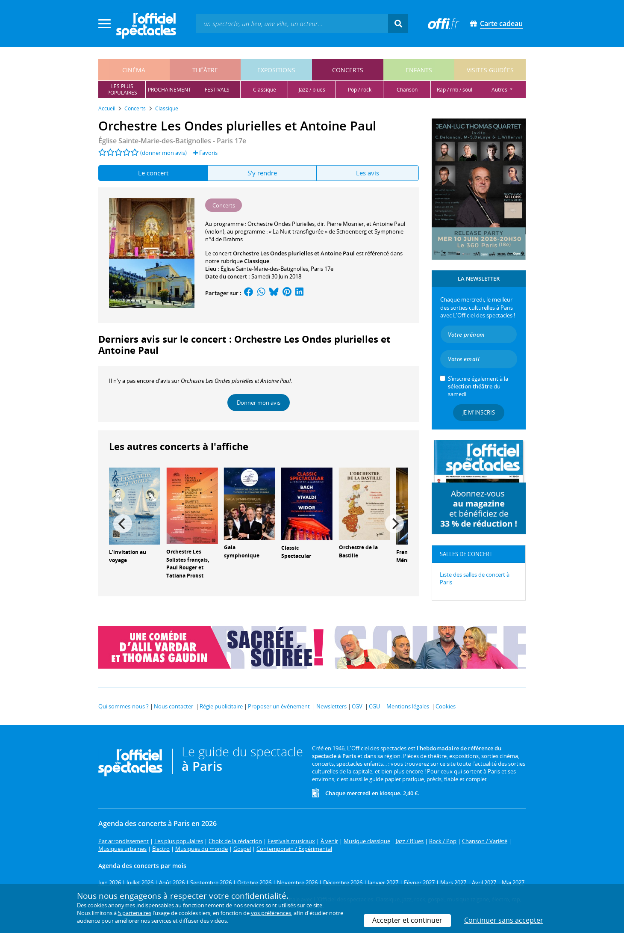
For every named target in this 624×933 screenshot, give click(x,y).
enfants (419, 70)
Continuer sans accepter (503, 920)
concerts (347, 70)
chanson (407, 89)
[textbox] (292, 23)
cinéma (133, 70)
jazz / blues (312, 89)
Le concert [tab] (153, 173)
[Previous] (122, 523)
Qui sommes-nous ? (123, 706)
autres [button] (500, 89)
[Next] (394, 523)
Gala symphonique (241, 551)
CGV (357, 706)
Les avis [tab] (367, 173)
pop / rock (359, 89)
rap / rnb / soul (454, 89)
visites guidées (490, 70)
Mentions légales (407, 706)
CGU (374, 706)
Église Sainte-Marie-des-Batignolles (264, 268)
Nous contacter (173, 706)
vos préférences (271, 913)
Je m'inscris (478, 412)
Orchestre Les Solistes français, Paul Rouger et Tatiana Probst (187, 563)
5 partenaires (134, 913)
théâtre (205, 70)
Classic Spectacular (296, 552)
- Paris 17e (172, 140)
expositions (276, 70)
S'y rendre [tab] (262, 173)
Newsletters (331, 706)
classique (264, 89)
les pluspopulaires (122, 89)
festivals (217, 89)
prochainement (169, 89)
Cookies (446, 706)
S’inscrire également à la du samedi (478, 386)
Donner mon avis (258, 402)
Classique (256, 261)
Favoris (205, 153)
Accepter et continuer (407, 920)
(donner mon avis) (163, 153)
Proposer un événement (279, 706)
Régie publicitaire (221, 706)
